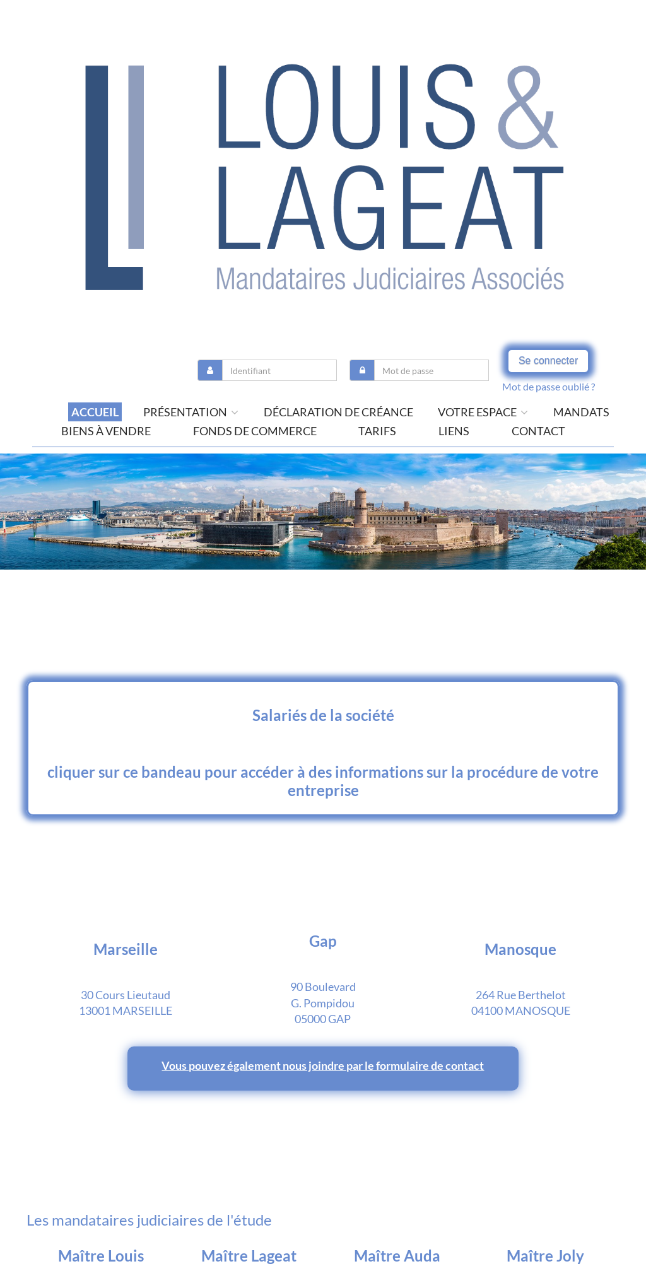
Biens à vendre (106, 431)
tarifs (377, 431)
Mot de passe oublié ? (548, 386)
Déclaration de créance (338, 412)
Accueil (95, 412)
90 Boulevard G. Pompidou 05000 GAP (323, 1003)
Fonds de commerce (255, 431)
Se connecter (548, 360)
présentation (190, 412)
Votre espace (483, 412)
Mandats (581, 412)
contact (538, 431)
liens (453, 431)
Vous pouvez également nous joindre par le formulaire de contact (323, 1065)
